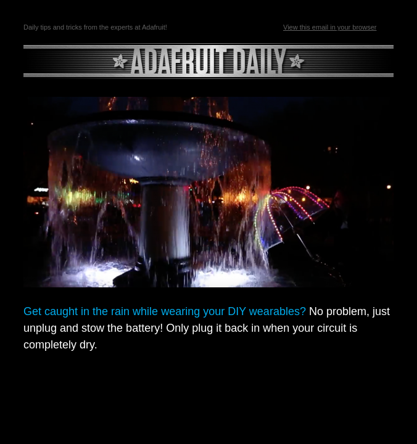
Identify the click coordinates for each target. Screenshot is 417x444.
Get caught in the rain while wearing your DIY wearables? (164, 311)
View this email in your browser (329, 27)
